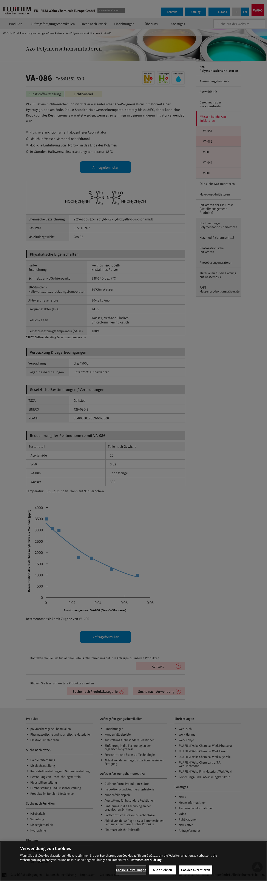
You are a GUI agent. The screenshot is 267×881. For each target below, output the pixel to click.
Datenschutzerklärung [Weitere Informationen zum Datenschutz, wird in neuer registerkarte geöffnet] (146, 869)
